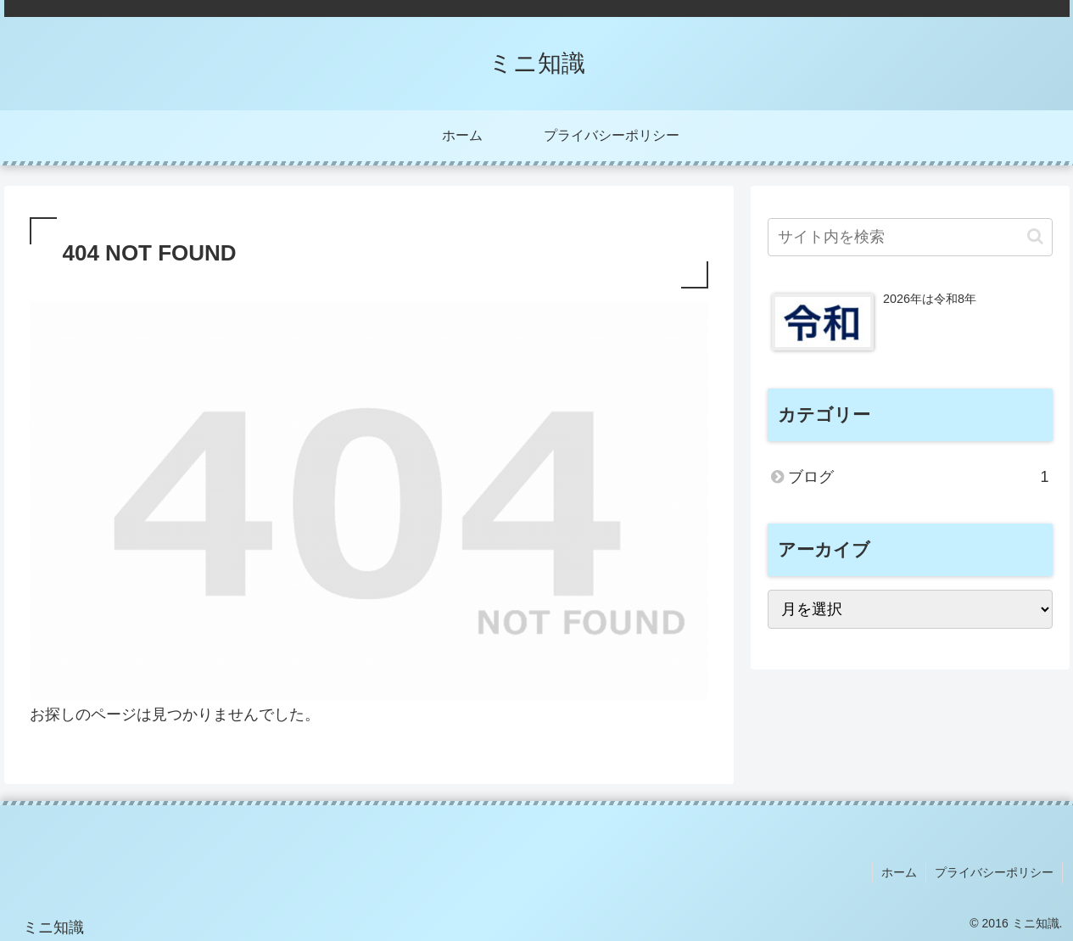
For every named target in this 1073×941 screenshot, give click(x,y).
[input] (910, 237)
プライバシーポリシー (994, 872)
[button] (1035, 236)
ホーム (899, 872)
